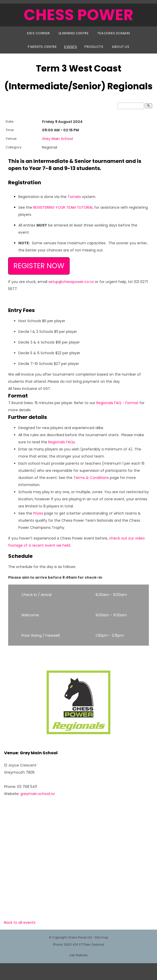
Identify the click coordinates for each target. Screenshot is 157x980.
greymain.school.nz (37, 793)
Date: (10, 121)
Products (93, 46)
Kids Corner (38, 33)
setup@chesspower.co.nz (71, 281)
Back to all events (19, 922)
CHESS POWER (78, 14)
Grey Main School (57, 138)
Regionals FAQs (61, 442)
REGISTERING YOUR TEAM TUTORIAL (63, 207)
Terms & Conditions (91, 477)
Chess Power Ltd (80, 937)
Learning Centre (74, 33)
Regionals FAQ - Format (117, 402)
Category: (14, 147)
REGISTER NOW (39, 266)
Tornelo (74, 196)
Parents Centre (42, 46)
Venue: (11, 138)
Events (70, 46)
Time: (10, 130)
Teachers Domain (113, 33)
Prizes (38, 513)
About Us (120, 46)
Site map (101, 937)
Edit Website (78, 955)
